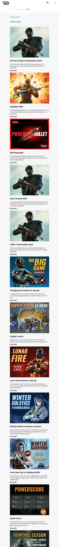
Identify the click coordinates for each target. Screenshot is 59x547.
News (27, 9)
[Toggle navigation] (55, 3)
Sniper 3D (22, 9)
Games (16, 9)
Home (11, 9)
